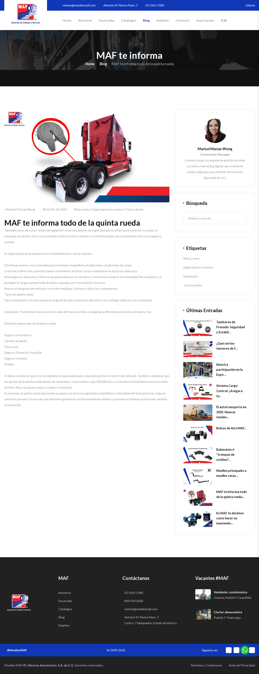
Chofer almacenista (228, 612)
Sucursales (106, 20)
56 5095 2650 (115, 650)
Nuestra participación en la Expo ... (229, 369)
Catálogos (128, 20)
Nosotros (85, 20)
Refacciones (82, 209)
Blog (146, 20)
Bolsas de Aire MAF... (231, 428)
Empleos (162, 20)
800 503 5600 (133, 601)
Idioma (250, 5)
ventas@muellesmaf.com (79, 5)
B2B (224, 20)
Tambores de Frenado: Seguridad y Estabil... (231, 327)
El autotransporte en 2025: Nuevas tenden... (231, 412)
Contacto (182, 20)
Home (67, 20)
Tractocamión (134, 209)
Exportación (205, 20)
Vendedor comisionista (230, 592)
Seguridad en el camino (107, 209)
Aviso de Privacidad (242, 665)
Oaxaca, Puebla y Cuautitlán (232, 597)
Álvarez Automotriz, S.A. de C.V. (50, 665)
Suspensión (190, 276)
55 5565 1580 (154, 5)
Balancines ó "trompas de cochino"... (225, 454)
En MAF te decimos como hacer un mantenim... (230, 518)
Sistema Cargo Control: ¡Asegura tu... (229, 391)
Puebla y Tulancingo (227, 617)
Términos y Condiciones (206, 665)
